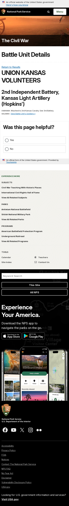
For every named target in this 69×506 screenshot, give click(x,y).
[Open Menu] (59, 12)
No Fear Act (7, 473)
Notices (5, 459)
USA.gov (6, 487)
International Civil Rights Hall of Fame (20, 192)
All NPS (34, 292)
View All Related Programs (15, 241)
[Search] (34, 276)
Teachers (41, 257)
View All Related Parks (13, 219)
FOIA (4, 455)
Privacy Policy (9, 450)
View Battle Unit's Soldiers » (23, 114)
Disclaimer (7, 478)
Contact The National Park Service (19, 464)
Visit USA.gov (10, 499)
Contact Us (41, 262)
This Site (34, 285)
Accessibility (8, 446)
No (11, 148)
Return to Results (11, 67)
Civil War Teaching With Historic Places (21, 187)
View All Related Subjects (14, 197)
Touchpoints (11, 162)
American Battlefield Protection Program (22, 231)
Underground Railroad (13, 236)
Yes (12, 140)
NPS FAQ (6, 468)
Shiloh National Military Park (16, 214)
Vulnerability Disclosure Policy (16, 482)
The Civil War (15, 41)
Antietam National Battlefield (16, 209)
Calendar (6, 257)
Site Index (7, 262)
